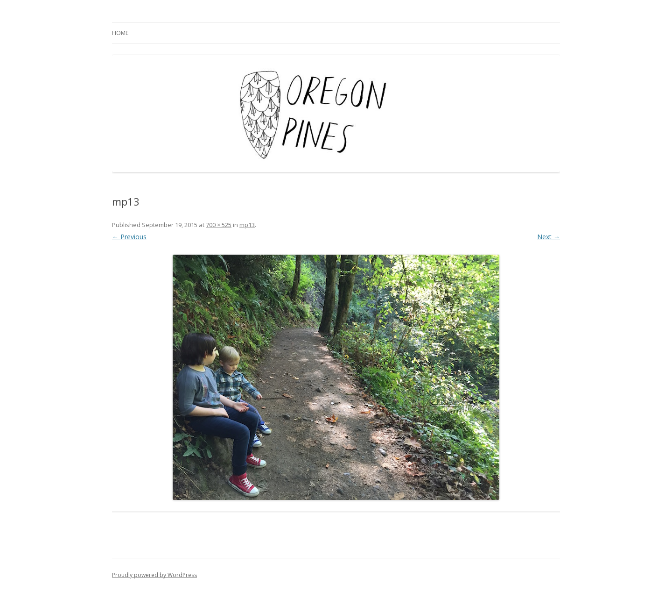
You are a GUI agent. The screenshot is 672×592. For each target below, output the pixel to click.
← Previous (129, 236)
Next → (548, 236)
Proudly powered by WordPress (154, 575)
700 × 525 (218, 225)
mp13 (247, 225)
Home (120, 33)
